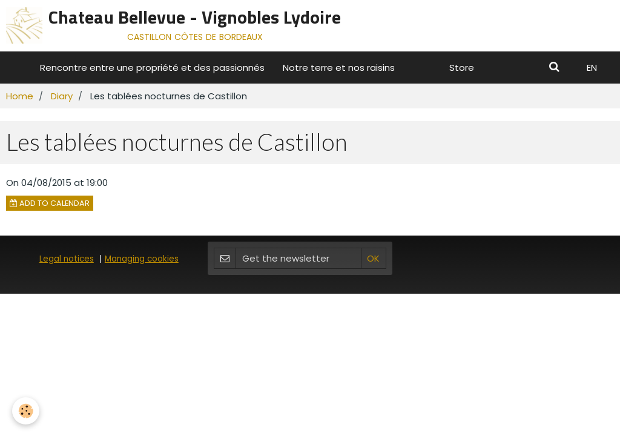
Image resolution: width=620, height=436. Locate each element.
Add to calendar (50, 203)
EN (592, 67)
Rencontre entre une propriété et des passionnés (152, 67)
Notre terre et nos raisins (339, 67)
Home (19, 96)
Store (461, 67)
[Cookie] (25, 410)
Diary (62, 96)
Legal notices (66, 259)
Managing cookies (142, 259)
